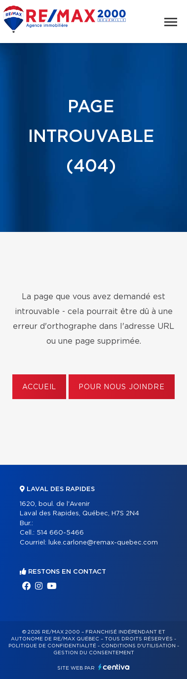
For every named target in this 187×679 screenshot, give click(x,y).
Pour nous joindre (121, 387)
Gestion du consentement (93, 652)
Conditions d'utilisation (138, 645)
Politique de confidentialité (52, 645)
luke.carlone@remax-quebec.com (103, 543)
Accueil (39, 387)
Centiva (114, 667)
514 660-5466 (60, 533)
